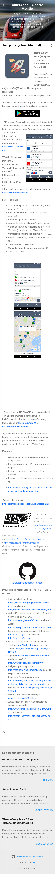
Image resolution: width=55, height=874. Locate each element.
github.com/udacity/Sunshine (22, 698)
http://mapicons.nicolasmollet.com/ (25, 670)
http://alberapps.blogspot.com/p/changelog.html (25, 504)
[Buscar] (51, 5)
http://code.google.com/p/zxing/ (23, 620)
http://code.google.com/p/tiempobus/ (22, 542)
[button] (51, 46)
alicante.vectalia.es (27, 423)
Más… (15, 35)
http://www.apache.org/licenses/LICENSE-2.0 (29, 627)
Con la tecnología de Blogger (27, 856)
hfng (34, 862)
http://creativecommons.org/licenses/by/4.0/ (30, 609)
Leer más (47, 780)
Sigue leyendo (44, 810)
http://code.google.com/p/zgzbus (32, 655)
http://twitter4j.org (26, 645)
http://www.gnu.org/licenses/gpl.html (25, 663)
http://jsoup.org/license (19, 638)
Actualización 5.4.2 (14, 789)
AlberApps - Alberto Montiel (27, 7)
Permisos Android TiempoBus (20, 759)
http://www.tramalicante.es (15, 192)
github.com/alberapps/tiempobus (27, 582)
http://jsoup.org (15, 634)
